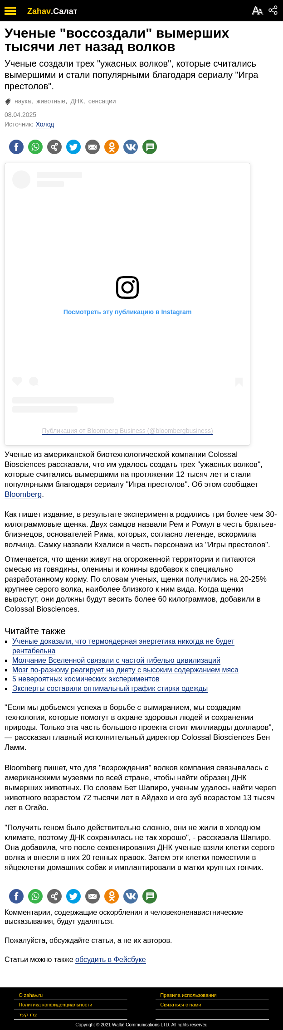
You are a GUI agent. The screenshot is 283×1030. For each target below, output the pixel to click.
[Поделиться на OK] (111, 147)
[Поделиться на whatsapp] (35, 147)
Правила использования (188, 995)
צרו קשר (28, 1014)
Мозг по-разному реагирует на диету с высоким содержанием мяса (125, 670)
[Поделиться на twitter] (73, 147)
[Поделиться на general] (54, 147)
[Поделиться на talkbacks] (149, 147)
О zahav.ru (31, 995)
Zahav (39, 11)
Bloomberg (23, 494)
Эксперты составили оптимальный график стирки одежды (110, 688)
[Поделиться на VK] (130, 147)
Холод (45, 124)
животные (50, 101)
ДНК (76, 101)
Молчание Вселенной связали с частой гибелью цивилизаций (116, 660)
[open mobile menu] (10, 11)
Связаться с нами (180, 1004)
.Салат (64, 11)
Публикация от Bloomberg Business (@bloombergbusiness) (127, 430)
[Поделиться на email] (92, 147)
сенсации (102, 101)
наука (23, 101)
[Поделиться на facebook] (16, 147)
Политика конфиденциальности (55, 1004)
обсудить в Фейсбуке (110, 959)
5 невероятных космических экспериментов (86, 679)
